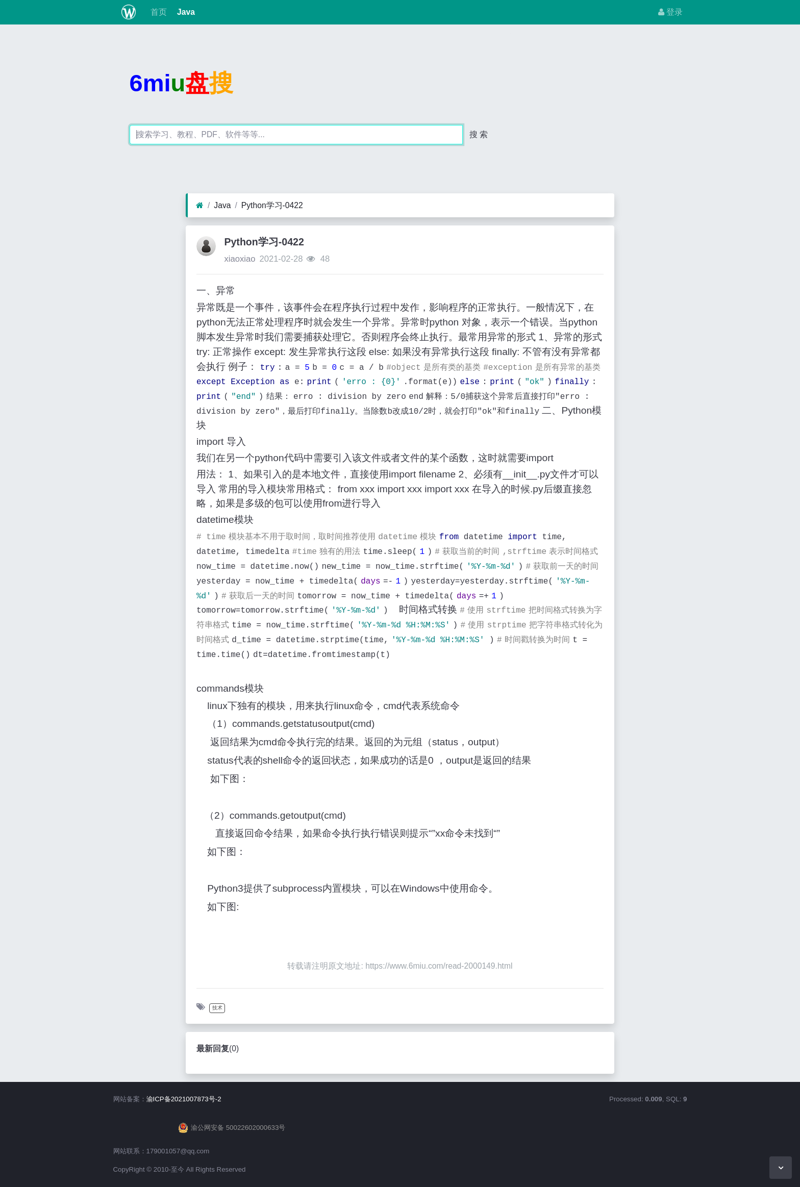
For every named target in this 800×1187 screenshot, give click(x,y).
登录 (670, 12)
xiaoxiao (239, 259)
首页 (157, 12)
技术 (217, 1008)
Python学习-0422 (272, 205)
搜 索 (478, 134)
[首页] (200, 205)
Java (185, 12)
